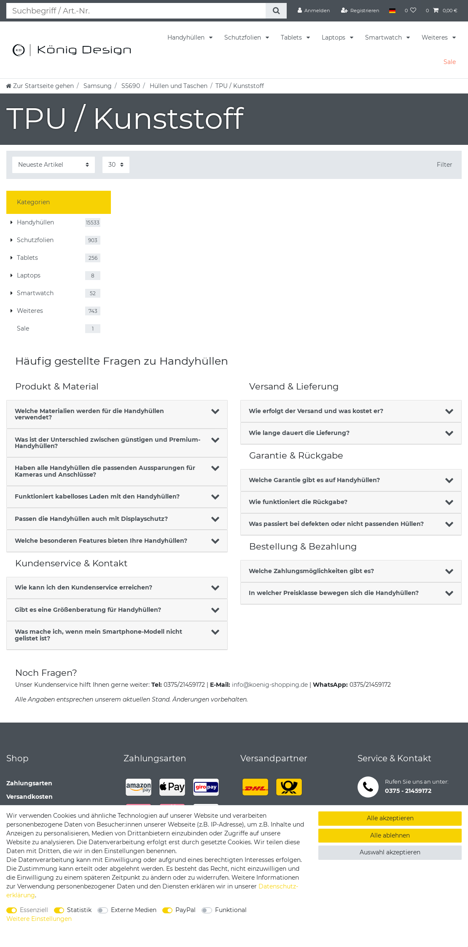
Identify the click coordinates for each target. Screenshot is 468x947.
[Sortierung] (53, 165)
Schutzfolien (243, 37)
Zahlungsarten (29, 783)
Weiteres (435, 37)
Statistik (79, 910)
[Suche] (275, 11)
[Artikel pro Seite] (115, 165)
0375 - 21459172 (408, 791)
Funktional (231, 910)
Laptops (334, 37)
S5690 (130, 86)
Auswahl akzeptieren (390, 852)
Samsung (97, 86)
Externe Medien (133, 910)
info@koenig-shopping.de (270, 684)
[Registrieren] (360, 10)
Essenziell (34, 910)
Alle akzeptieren (390, 818)
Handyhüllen (186, 37)
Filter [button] (444, 164)
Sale (450, 62)
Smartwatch (384, 37)
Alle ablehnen (390, 835)
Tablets (292, 37)
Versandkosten (29, 796)
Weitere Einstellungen (39, 919)
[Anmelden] (314, 10)
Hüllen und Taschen (177, 86)
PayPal (185, 910)
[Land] (392, 10)
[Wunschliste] (410, 10)
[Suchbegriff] (135, 11)
